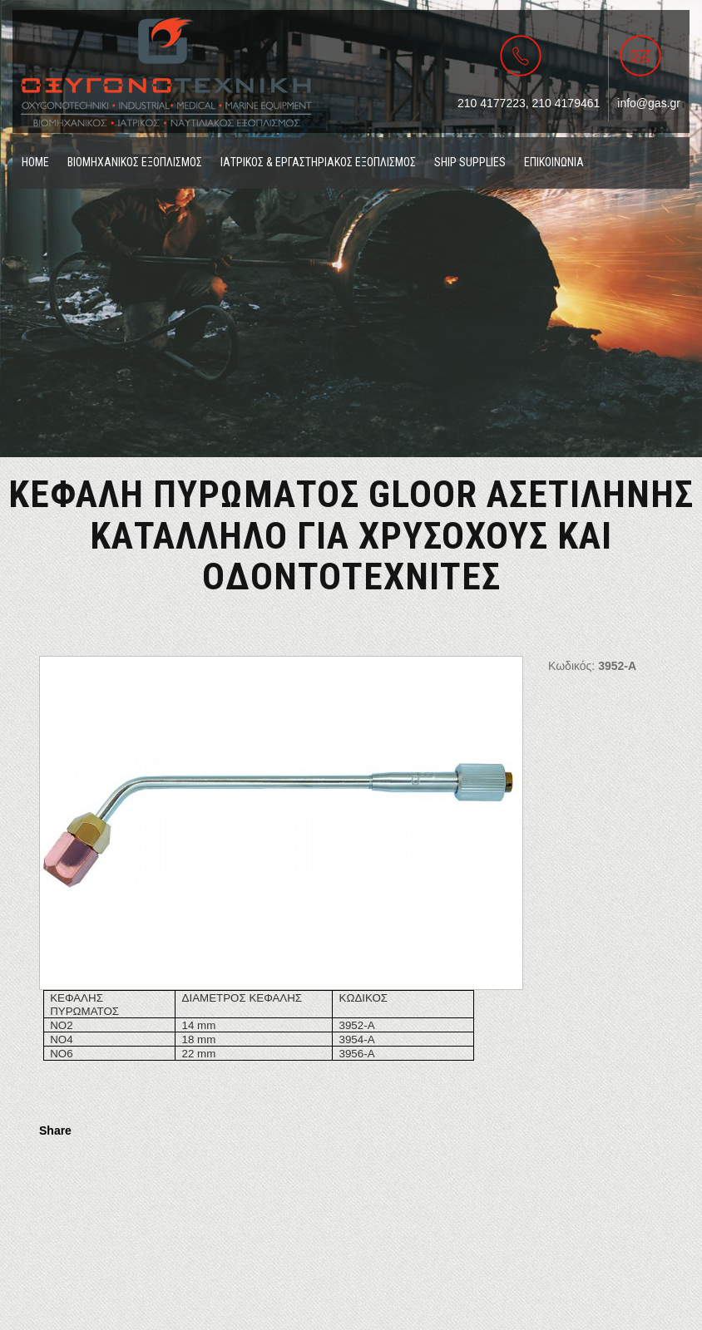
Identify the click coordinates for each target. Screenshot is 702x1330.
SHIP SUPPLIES (470, 162)
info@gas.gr (648, 103)
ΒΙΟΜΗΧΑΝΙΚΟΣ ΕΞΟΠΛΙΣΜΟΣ (134, 162)
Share (55, 1130)
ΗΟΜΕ (35, 162)
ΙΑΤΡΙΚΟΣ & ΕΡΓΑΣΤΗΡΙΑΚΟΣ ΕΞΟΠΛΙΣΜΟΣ (318, 162)
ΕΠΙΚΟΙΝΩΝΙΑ (554, 162)
